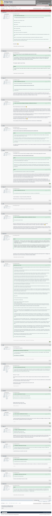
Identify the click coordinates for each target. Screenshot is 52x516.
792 (14, 8)
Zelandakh (4, 410)
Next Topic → (49, 501)
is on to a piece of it (27, 309)
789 (9, 8)
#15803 (50, 78)
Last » (20, 8)
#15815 (50, 410)
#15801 (50, 12)
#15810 (50, 233)
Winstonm (4, 12)
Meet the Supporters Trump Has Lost (20, 17)
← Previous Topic (40, 501)
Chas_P (3, 78)
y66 (3, 203)
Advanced (51, 5)
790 (11, 8)
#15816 (50, 426)
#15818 (50, 456)
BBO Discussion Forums (4, 6)
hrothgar (4, 390)
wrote (19, 314)
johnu (3, 125)
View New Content (47, 6)
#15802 (50, 51)
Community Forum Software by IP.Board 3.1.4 (45, 514)
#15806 (50, 150)
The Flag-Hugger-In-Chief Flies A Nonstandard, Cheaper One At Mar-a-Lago (24, 85)
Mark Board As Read (16, 514)
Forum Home (6, 514)
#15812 (50, 345)
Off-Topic (9, 6)
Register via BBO (39, 3)
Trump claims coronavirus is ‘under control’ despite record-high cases (23, 155)
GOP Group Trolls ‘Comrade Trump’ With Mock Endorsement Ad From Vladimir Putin (25, 130)
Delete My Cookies (10, 514)
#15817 (50, 442)
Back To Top (2, 514)
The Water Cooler (13, 6)
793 (16, 8)
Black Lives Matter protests (35, 241)
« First (6, 8)
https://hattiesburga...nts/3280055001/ (19, 355)
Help (49, 3)
